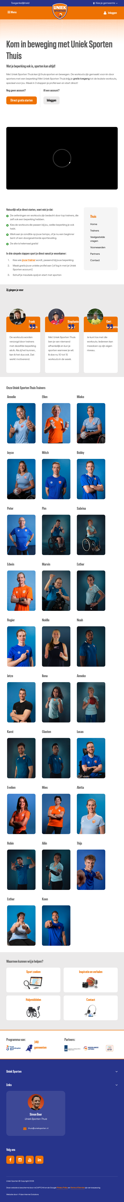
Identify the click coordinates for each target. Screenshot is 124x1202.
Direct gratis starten (22, 100)
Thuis (93, 217)
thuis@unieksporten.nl (35, 1128)
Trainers (94, 231)
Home (93, 224)
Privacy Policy (62, 1188)
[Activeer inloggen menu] (110, 12)
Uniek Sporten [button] (13, 1071)
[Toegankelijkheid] (17, 3)
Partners (95, 254)
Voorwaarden (97, 247)
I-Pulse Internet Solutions (28, 1195)
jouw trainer (28, 260)
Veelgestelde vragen (97, 239)
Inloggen (52, 100)
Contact (95, 260)
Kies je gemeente (105, 3)
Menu (12, 13)
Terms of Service (78, 1188)
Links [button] (9, 1085)
